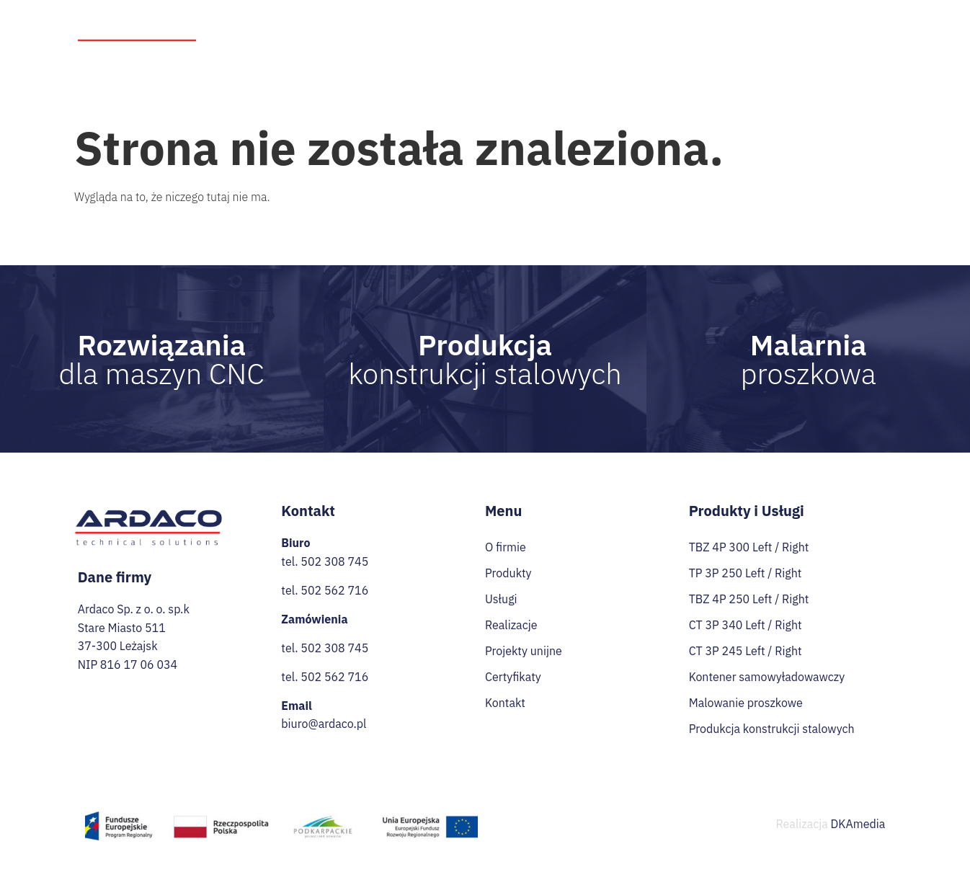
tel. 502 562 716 (324, 590)
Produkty (453, 23)
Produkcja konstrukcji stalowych (772, 728)
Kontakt (873, 48)
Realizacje (591, 23)
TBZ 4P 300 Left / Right (749, 547)
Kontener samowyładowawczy (767, 677)
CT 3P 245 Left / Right (745, 651)
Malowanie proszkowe (746, 702)
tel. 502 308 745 (324, 561)
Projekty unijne (670, 23)
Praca (799, 23)
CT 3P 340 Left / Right (745, 625)
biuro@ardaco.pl (323, 723)
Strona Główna (311, 23)
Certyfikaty (857, 23)
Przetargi (745, 23)
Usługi (525, 23)
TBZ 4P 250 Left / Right (749, 599)
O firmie (384, 23)
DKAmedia (858, 824)
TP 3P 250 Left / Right (745, 573)
